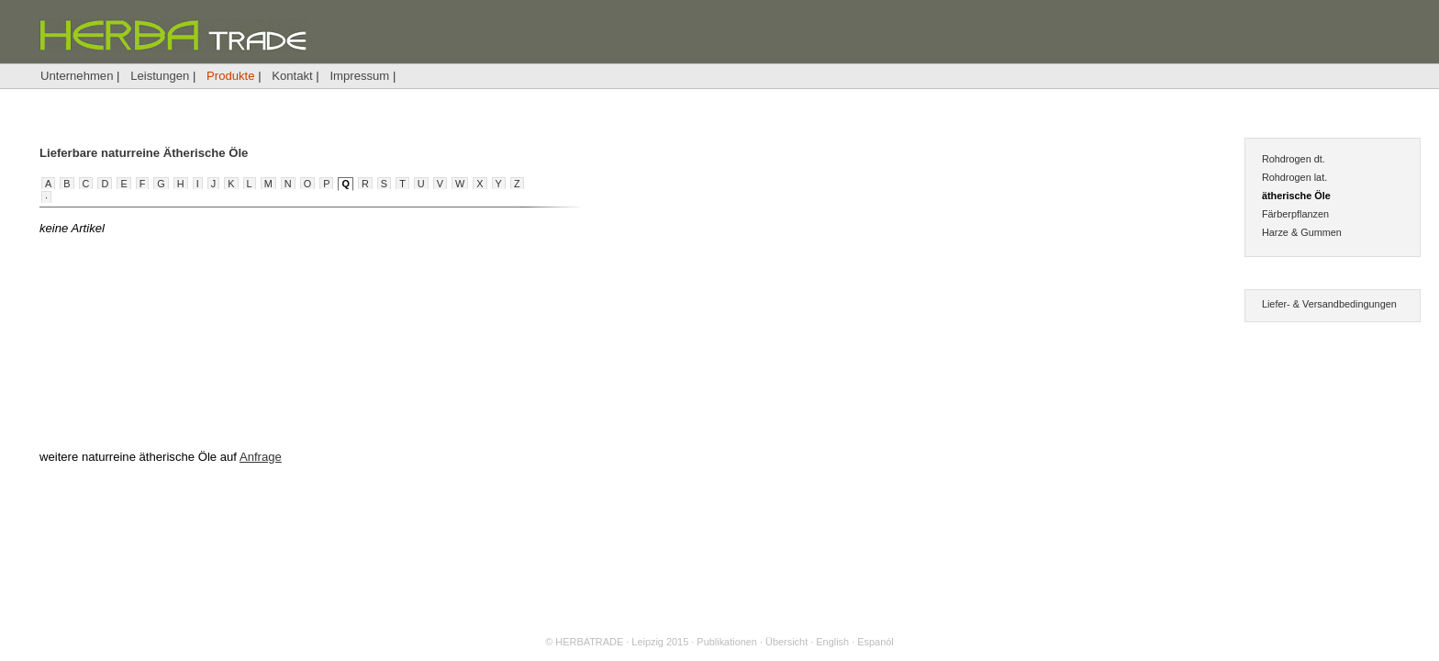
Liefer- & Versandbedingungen (1329, 303)
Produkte (230, 76)
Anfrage (261, 457)
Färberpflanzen (1295, 213)
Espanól (875, 641)
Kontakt (292, 76)
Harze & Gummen (1302, 232)
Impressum (359, 76)
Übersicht (786, 641)
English (832, 641)
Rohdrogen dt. (1293, 158)
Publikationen (727, 641)
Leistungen (159, 76)
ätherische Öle (1296, 195)
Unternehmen (76, 76)
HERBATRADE (589, 641)
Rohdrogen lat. (1294, 177)
